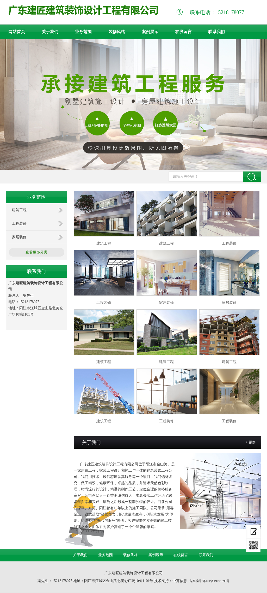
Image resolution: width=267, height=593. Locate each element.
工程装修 (19, 224)
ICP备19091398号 (217, 581)
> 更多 (251, 442)
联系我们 (216, 31)
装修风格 (116, 31)
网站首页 (16, 31)
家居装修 (19, 237)
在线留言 (183, 31)
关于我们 (50, 31)
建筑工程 (19, 210)
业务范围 (83, 31)
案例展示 (150, 31)
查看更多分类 (36, 252)
